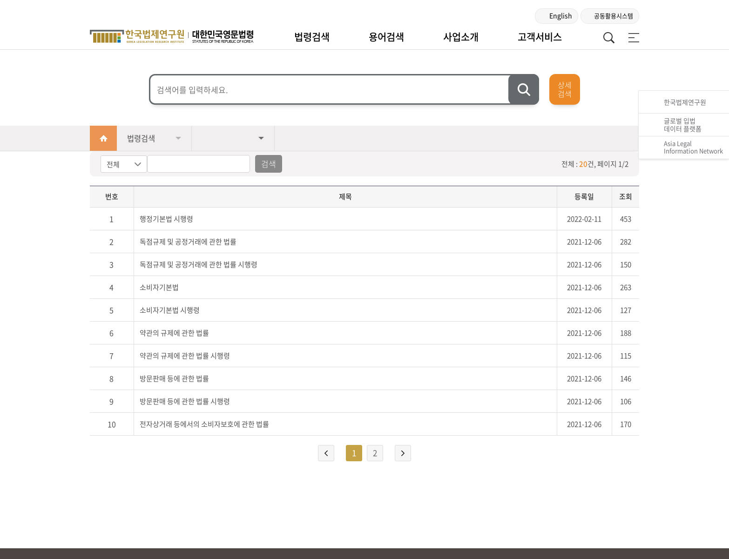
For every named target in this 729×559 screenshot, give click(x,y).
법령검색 (312, 36)
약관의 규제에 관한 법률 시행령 (185, 355)
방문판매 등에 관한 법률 (174, 378)
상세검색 (565, 89)
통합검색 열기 (609, 37)
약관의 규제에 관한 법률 (174, 333)
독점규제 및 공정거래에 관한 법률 (188, 241)
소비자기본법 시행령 (170, 310)
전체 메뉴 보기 (632, 37)
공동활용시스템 (613, 15)
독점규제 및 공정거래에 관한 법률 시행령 (198, 264)
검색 (268, 163)
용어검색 (386, 36)
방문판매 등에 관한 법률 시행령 (185, 401)
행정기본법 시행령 (166, 219)
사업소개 (461, 36)
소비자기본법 (159, 287)
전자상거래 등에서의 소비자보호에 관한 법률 (204, 424)
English (560, 15)
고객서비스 (540, 36)
